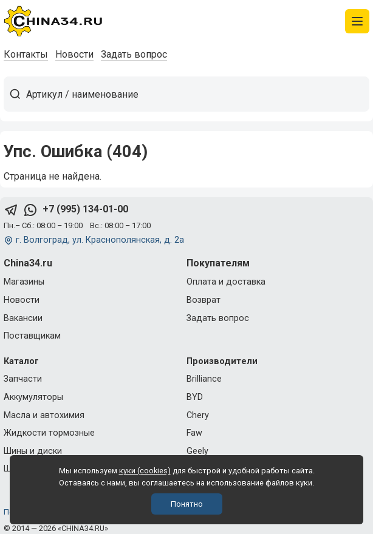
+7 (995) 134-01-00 (85, 209)
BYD (195, 397)
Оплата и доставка (226, 282)
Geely (197, 451)
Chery (198, 415)
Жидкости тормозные (49, 433)
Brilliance (204, 379)
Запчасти (23, 379)
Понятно (187, 504)
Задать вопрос (134, 54)
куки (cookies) (145, 470)
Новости (74, 54)
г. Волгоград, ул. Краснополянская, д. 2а (100, 240)
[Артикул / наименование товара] (197, 94)
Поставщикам (32, 336)
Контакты (26, 54)
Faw (194, 433)
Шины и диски (33, 451)
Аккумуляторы (33, 397)
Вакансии (23, 318)
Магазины (24, 282)
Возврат (204, 300)
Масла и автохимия (44, 415)
